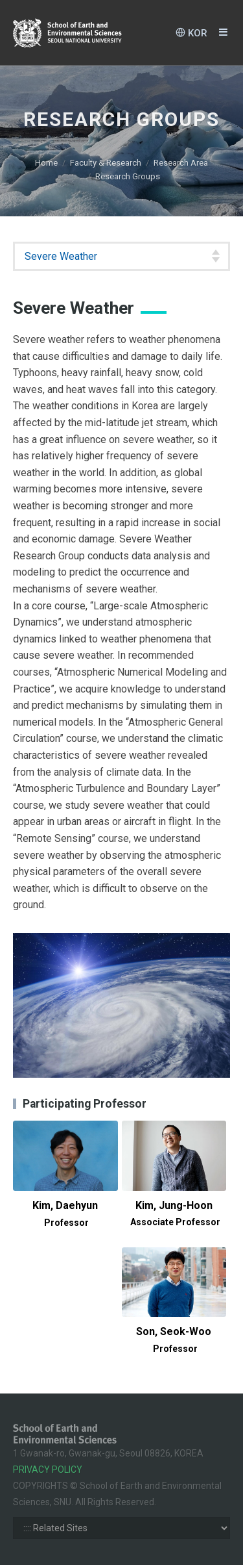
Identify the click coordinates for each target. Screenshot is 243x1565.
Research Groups (127, 176)
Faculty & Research (105, 163)
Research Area (181, 163)
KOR (191, 32)
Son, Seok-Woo (173, 1339)
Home (46, 163)
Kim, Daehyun (65, 1213)
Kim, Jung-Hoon (175, 1213)
